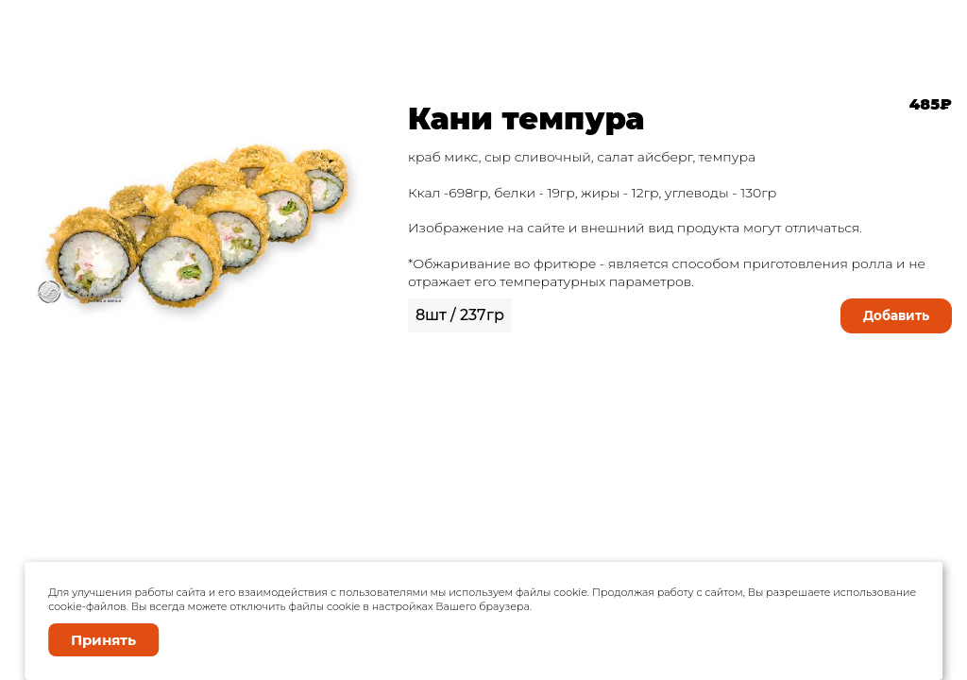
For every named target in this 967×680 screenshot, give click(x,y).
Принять (103, 640)
